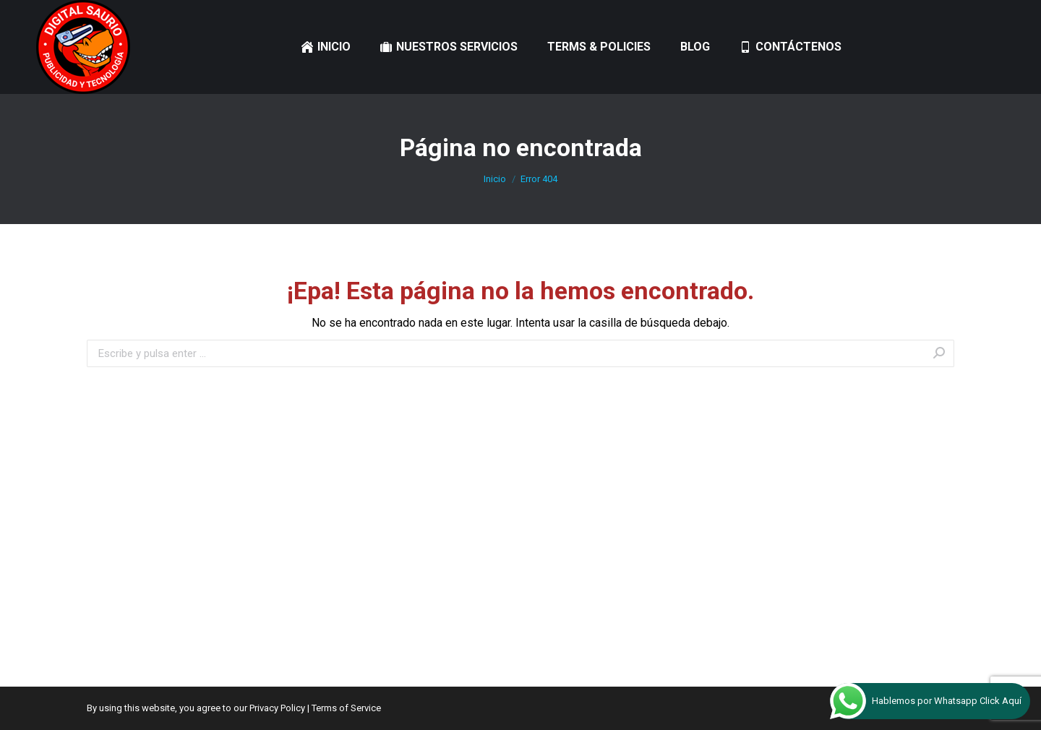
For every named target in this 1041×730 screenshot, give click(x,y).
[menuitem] (326, 47)
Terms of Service (346, 708)
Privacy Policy (277, 708)
